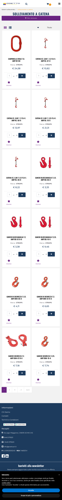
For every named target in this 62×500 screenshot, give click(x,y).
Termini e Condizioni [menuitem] (10, 420)
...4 (21, 390)
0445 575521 (8, 437)
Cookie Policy (21, 424)
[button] (59, 474)
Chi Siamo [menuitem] (6, 412)
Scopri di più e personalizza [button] (31, 495)
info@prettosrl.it (10, 447)
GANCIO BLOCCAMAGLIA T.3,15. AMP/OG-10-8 (45, 238)
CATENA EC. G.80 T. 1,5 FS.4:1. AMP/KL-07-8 (46, 60)
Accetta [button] (31, 490)
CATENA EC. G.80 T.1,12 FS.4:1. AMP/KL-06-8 (16, 179)
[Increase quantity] (16, 76)
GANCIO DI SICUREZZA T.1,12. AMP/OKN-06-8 (16, 298)
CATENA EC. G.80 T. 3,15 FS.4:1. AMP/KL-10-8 (45, 119)
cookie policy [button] (6, 483)
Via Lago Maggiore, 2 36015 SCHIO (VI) (18, 433)
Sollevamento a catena (25, 9)
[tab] (6, 28)
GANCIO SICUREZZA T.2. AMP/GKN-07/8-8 (16, 357)
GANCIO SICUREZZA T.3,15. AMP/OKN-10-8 (46, 357)
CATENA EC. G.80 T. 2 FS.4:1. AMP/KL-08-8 (16, 119)
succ (28, 390)
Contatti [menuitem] (5, 416)
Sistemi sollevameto (8, 9)
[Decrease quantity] (13, 76)
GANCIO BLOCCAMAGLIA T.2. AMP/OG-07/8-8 (16, 238)
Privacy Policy (10, 424)
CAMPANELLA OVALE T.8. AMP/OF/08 (16, 60)
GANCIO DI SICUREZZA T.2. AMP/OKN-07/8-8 (46, 298)
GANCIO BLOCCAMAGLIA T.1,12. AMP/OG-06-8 (45, 179)
